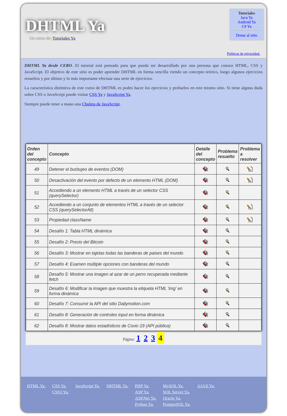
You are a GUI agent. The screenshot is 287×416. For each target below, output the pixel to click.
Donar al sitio (246, 35)
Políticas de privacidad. (243, 54)
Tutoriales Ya (63, 38)
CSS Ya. (59, 385)
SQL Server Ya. (176, 391)
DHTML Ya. (117, 385)
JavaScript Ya (118, 94)
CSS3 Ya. (60, 391)
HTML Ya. (36, 385)
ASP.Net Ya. (145, 398)
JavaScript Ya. (87, 385)
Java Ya (247, 17)
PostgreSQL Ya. (177, 404)
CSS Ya (95, 94)
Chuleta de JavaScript (101, 103)
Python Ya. (144, 404)
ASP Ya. (142, 391)
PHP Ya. (142, 385)
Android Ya (247, 22)
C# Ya (246, 26)
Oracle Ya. (172, 398)
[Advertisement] (144, 128)
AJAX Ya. (206, 385)
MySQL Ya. (173, 385)
